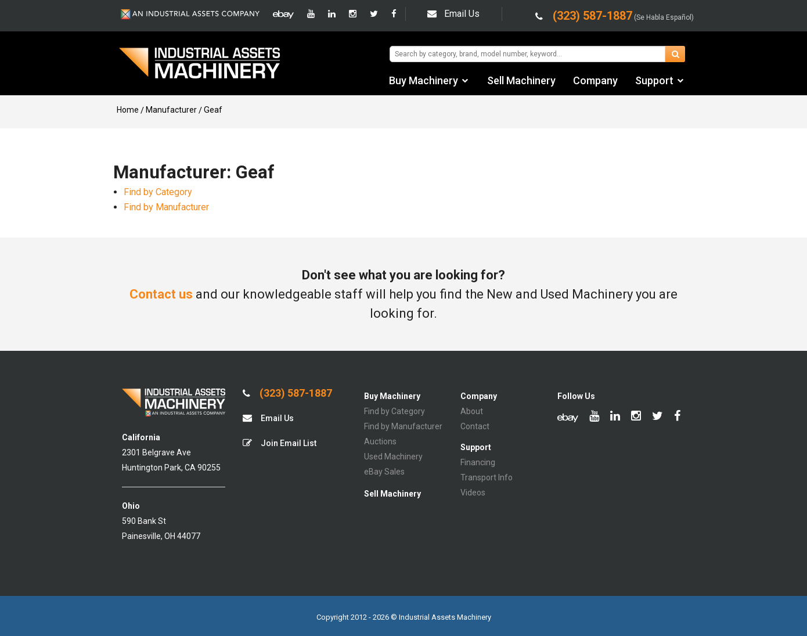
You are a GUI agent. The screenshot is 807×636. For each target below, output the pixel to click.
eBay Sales (384, 471)
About (471, 411)
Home (128, 109)
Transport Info (486, 477)
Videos (472, 492)
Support (654, 80)
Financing (477, 462)
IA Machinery (199, 64)
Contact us (161, 294)
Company (595, 80)
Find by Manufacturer (166, 207)
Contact (474, 426)
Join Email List (279, 443)
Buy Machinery (423, 80)
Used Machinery (393, 456)
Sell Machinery (521, 80)
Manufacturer (171, 109)
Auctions (380, 441)
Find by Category (158, 191)
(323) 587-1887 (287, 393)
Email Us (453, 13)
